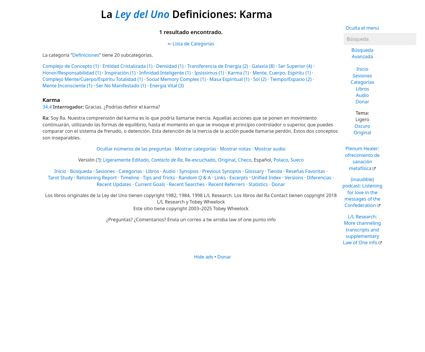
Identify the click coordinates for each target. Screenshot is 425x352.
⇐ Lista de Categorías (191, 43)
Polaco (281, 160)
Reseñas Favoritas (305, 171)
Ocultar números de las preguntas (133, 149)
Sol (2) (259, 79)
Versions (293, 177)
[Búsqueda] (380, 39)
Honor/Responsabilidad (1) (72, 73)
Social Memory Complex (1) (176, 79)
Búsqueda (81, 171)
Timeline (129, 177)
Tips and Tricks (159, 177)
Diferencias (319, 177)
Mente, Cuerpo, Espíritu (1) (281, 73)
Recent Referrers (226, 184)
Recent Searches (187, 184)
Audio (362, 95)
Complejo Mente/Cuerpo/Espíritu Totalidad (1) (93, 79)
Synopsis (189, 171)
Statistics (258, 184)
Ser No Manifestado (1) (121, 85)
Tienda (274, 171)
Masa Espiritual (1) (230, 79)
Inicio (362, 69)
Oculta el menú (362, 28)
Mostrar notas (235, 149)
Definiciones (85, 55)
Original (362, 132)
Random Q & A (195, 177)
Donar (362, 101)
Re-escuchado (200, 160)
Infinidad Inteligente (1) (165, 73)
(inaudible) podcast (362, 192)
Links (220, 177)
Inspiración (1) (120, 73)
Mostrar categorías (195, 149)
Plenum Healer (362, 158)
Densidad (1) (170, 66)
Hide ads (203, 257)
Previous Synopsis (221, 171)
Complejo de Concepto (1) (71, 66)
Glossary (254, 171)
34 (45, 107)
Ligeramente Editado (126, 160)
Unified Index (266, 177)
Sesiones (362, 75)
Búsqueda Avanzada (362, 53)
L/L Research (362, 229)
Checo (244, 160)
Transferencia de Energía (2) (217, 66)
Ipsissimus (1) (209, 73)
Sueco (297, 160)
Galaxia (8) (263, 66)
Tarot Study (60, 177)
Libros (362, 89)
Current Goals (150, 184)
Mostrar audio (269, 149)
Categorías (362, 82)
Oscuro (362, 126)
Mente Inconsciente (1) (67, 85)
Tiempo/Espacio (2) (291, 79)
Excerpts (238, 177)
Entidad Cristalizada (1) (127, 66)
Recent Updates (114, 184)
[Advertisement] (212, 305)
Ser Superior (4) (295, 66)
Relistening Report (96, 177)
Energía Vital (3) (167, 85)
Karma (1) (238, 73)
